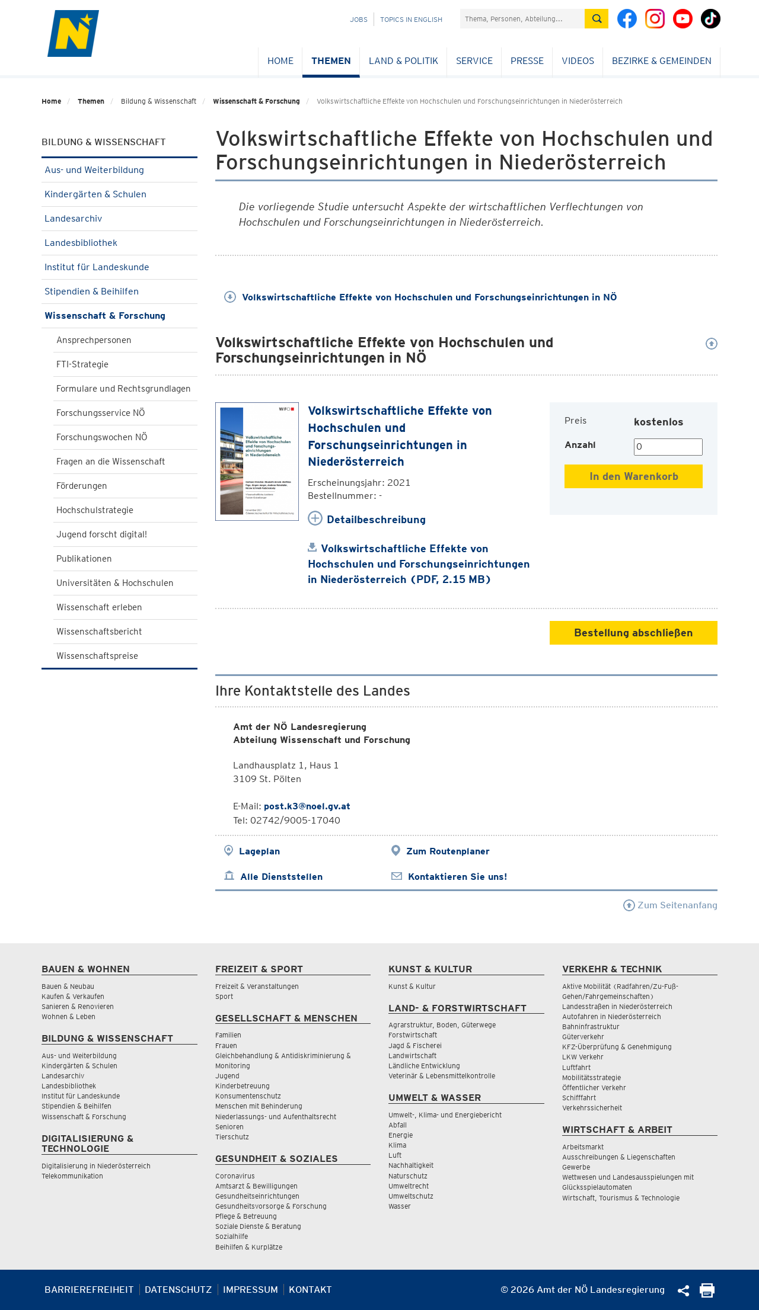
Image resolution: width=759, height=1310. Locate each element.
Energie (400, 1134)
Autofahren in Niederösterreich (611, 1016)
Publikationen (84, 558)
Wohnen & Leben (68, 1016)
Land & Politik (403, 60)
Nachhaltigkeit (410, 1165)
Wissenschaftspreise (97, 656)
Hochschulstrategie (94, 510)
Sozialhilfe (231, 1236)
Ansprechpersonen (94, 340)
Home (280, 60)
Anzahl (580, 444)
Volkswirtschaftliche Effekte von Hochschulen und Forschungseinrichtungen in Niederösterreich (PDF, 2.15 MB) (419, 563)
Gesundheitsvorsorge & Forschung (271, 1206)
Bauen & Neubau (68, 986)
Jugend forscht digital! (101, 534)
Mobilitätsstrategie (591, 1077)
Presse (527, 60)
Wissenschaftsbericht (99, 631)
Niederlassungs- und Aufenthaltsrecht (275, 1116)
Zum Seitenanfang (670, 905)
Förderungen (81, 486)
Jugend (227, 1075)
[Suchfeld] (522, 18)
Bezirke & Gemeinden (662, 60)
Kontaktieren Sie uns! (457, 876)
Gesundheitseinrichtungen (257, 1196)
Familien (228, 1034)
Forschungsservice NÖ (100, 413)
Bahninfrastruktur (591, 1026)
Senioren (229, 1126)
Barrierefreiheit (89, 1289)
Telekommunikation (72, 1175)
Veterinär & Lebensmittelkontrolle (441, 1075)
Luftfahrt (576, 1067)
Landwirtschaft (412, 1055)
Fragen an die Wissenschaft (110, 461)
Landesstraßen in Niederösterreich (617, 1006)
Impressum (250, 1289)
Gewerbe (576, 1166)
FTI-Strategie (82, 364)
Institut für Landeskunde (119, 267)
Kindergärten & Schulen (119, 194)
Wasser (399, 1206)
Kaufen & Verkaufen (73, 996)
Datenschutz (178, 1289)
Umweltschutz (410, 1196)
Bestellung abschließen (633, 632)
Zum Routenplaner (448, 851)
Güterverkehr (583, 1036)
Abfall (397, 1124)
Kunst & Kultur (412, 986)
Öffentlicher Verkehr (594, 1087)
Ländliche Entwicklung (424, 1065)
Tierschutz (232, 1136)
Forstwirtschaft (412, 1034)
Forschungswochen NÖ (102, 437)
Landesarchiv (119, 218)
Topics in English (411, 19)
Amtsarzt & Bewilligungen (256, 1185)
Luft (394, 1155)
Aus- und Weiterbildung (119, 169)
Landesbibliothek (119, 242)
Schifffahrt (579, 1097)
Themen (331, 60)
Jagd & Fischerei (415, 1045)
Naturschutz (408, 1175)
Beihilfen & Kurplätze (248, 1246)
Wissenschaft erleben (99, 607)
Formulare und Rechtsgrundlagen (123, 388)
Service (474, 60)
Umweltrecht (408, 1185)
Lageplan (259, 851)
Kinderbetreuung (242, 1085)
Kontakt (310, 1289)
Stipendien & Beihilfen (119, 291)
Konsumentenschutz (248, 1095)
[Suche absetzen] (596, 18)
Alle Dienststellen (281, 876)
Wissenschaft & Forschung (256, 101)
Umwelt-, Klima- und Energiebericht (445, 1114)
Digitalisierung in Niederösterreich (96, 1165)
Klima (397, 1145)
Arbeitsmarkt (583, 1146)
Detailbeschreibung (376, 519)
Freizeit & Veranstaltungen (257, 986)
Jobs (359, 19)
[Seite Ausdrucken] (707, 1294)
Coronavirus (235, 1175)
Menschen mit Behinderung (258, 1105)
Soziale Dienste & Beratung (258, 1226)
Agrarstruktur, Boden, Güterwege (442, 1024)
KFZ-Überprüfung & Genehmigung (617, 1046)
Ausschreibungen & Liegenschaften (618, 1156)
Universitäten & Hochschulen (115, 583)
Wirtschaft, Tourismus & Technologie (621, 1197)
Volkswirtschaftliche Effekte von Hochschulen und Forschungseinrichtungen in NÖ (420, 297)
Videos (578, 60)
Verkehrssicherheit (592, 1107)
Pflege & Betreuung (246, 1216)
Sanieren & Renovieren (78, 1006)
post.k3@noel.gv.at (307, 806)
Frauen (226, 1045)
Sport (224, 996)
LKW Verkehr (583, 1056)
